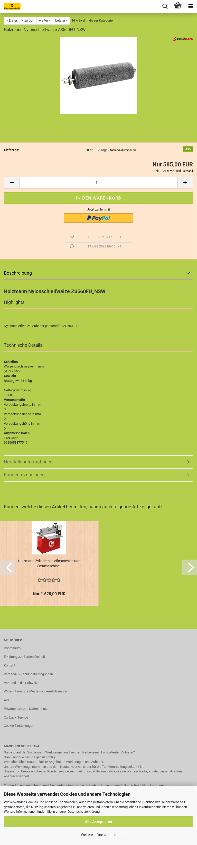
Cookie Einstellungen (19, 726)
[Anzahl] (98, 182)
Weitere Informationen (98, 835)
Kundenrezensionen (24, 474)
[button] (12, 182)
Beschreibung (18, 273)
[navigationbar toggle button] (190, 6)
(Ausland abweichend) (122, 150)
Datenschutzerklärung (84, 811)
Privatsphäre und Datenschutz (26, 709)
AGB (7, 700)
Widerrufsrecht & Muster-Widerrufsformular (35, 691)
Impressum (12, 648)
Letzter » (61, 20)
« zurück (28, 20)
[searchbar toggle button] (164, 6)
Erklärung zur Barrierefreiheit (24, 657)
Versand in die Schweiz (20, 683)
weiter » (44, 20)
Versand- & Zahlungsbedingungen (28, 674)
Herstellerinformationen (28, 461)
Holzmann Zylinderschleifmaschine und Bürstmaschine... (49, 563)
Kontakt (9, 665)
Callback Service (16, 717)
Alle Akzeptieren (98, 822)
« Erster (11, 20)
